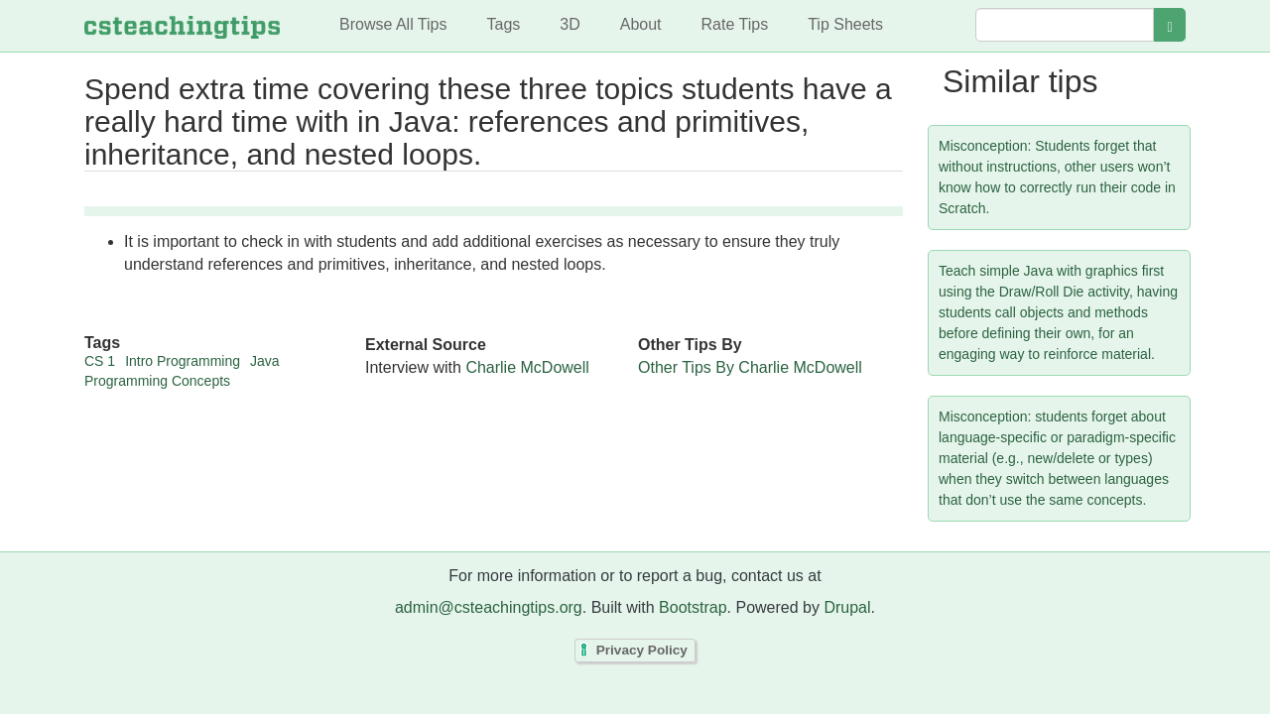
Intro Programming (182, 361)
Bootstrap (692, 607)
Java (265, 361)
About (641, 24)
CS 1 (99, 361)
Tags (503, 24)
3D (569, 24)
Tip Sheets (845, 24)
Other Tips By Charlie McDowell (750, 367)
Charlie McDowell (526, 367)
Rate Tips (735, 24)
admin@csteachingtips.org (488, 607)
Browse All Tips (392, 24)
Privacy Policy (642, 650)
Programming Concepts (157, 381)
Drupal (847, 607)
